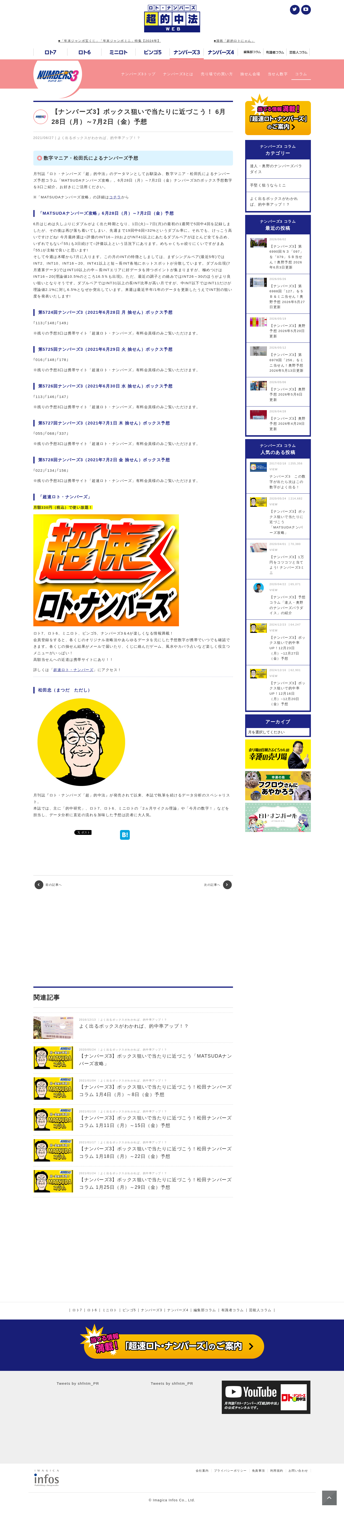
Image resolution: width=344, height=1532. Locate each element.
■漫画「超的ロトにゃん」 (234, 41)
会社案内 (202, 1470)
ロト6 (92, 1310)
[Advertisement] (133, 938)
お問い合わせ (298, 1470)
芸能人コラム (260, 1310)
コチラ (115, 197)
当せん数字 (278, 74)
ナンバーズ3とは (178, 74)
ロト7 (77, 1310)
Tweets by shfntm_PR (78, 1383)
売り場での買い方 (217, 74)
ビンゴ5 (129, 1310)
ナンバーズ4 (177, 1310)
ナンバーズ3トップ (138, 74)
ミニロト (109, 1310)
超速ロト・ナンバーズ (73, 670)
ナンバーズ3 (151, 1310)
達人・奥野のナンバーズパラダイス (276, 169)
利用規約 (276, 1470)
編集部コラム (205, 1310)
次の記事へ (218, 884)
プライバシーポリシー (230, 1470)
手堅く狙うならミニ (268, 185)
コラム (301, 74)
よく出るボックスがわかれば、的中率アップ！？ (274, 201)
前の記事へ (48, 884)
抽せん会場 (250, 74)
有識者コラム (232, 1310)
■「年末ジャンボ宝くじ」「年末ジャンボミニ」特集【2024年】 (109, 41)
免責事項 (258, 1470)
